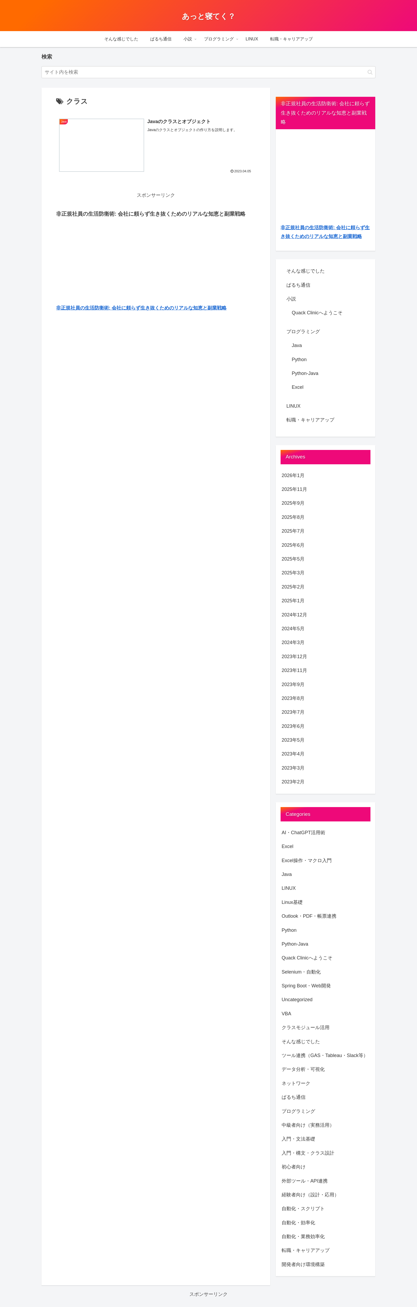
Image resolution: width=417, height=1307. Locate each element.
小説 (291, 299)
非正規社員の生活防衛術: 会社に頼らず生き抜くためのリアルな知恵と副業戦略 (141, 308)
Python (299, 359)
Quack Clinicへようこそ (317, 312)
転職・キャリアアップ (310, 420)
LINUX (293, 406)
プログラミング (303, 331)
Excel (297, 387)
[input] (208, 72)
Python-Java (305, 373)
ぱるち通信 (298, 285)
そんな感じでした (305, 271)
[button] (370, 72)
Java (297, 345)
